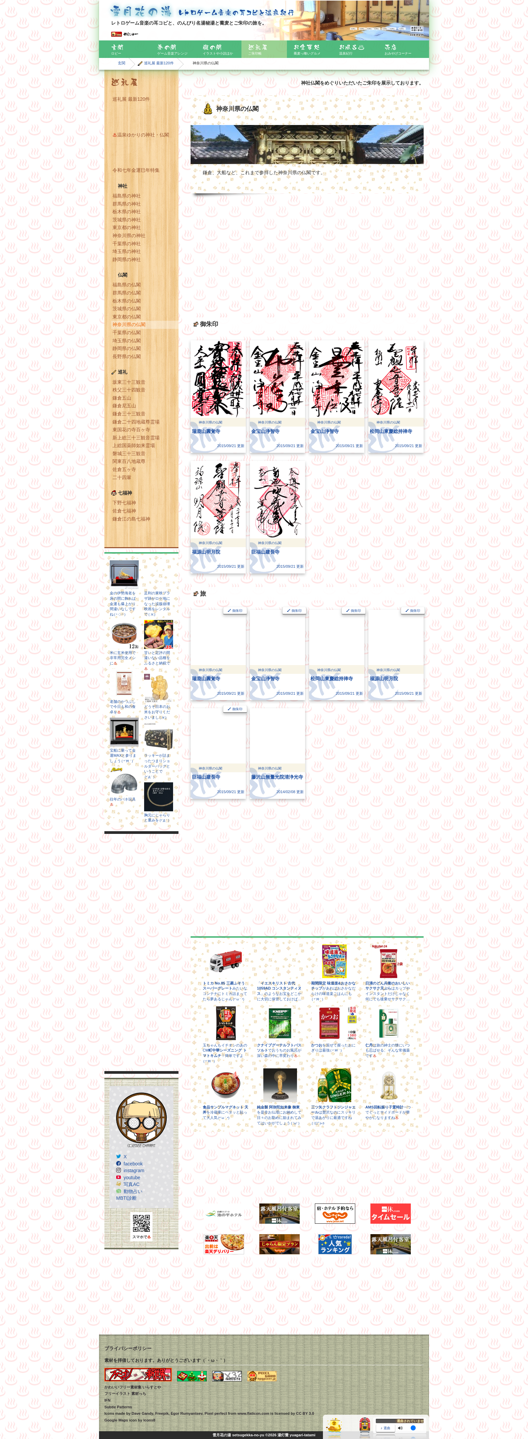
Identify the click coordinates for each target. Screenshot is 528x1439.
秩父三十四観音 (128, 390)
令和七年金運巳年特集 (136, 170)
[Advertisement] (141, 952)
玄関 (121, 63)
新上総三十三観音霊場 (136, 437)
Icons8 (149, 1420)
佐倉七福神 (124, 510)
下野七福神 (124, 502)
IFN (107, 1400)
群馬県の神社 (126, 204)
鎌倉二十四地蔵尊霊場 (136, 422)
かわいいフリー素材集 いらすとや (132, 1387)
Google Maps (116, 1420)
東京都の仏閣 (126, 316)
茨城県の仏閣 (126, 308)
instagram (134, 1170)
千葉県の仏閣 (126, 332)
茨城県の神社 (126, 219)
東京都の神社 (126, 227)
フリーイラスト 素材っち (125, 1393)
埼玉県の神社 (126, 251)
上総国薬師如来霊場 (133, 445)
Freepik (162, 1413)
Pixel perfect (215, 1413)
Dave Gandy (142, 1413)
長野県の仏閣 (126, 356)
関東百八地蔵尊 (128, 461)
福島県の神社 (126, 195)
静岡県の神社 (126, 259)
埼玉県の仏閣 (126, 340)
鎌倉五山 (121, 398)
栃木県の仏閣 (126, 301)
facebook (133, 1163)
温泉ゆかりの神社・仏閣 (140, 134)
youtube (132, 1177)
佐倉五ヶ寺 (124, 469)
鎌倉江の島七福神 (131, 519)
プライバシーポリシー (128, 1348)
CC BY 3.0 (305, 1413)
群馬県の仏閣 (126, 292)
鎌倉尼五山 (124, 405)
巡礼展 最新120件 (159, 63)
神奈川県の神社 (128, 235)
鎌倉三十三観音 (128, 413)
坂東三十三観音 (128, 382)
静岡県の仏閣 (126, 348)
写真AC (131, 1184)
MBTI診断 (126, 1198)
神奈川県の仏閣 (128, 324)
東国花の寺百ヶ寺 (131, 429)
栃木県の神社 (126, 211)
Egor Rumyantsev (186, 1413)
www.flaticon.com (253, 1413)
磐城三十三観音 (128, 453)
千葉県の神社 (126, 243)
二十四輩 (121, 477)
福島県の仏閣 (126, 284)
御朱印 (237, 611)
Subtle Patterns (118, 1407)
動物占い (133, 1191)
